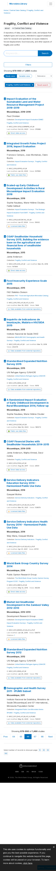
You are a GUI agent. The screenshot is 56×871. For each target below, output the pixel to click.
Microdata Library (18, 3)
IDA (22, 772)
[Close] (54, 846)
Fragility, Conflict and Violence (18, 123)
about (7, 28)
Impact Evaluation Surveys (24, 161)
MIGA (34, 772)
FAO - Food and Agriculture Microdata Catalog (31, 296)
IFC (28, 772)
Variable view (24, 76)
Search (45, 53)
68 (42, 736)
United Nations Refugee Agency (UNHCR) (30, 376)
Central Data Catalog (18, 10)
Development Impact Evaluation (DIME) (29, 119)
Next (50, 736)
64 (13, 736)
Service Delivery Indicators (24, 498)
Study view (10, 76)
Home (6, 10)
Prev (5, 736)
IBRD (17, 772)
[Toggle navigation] (50, 3)
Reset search (42, 85)
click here (27, 863)
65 (21, 736)
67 (35, 736)
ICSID (41, 772)
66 (28, 736)
